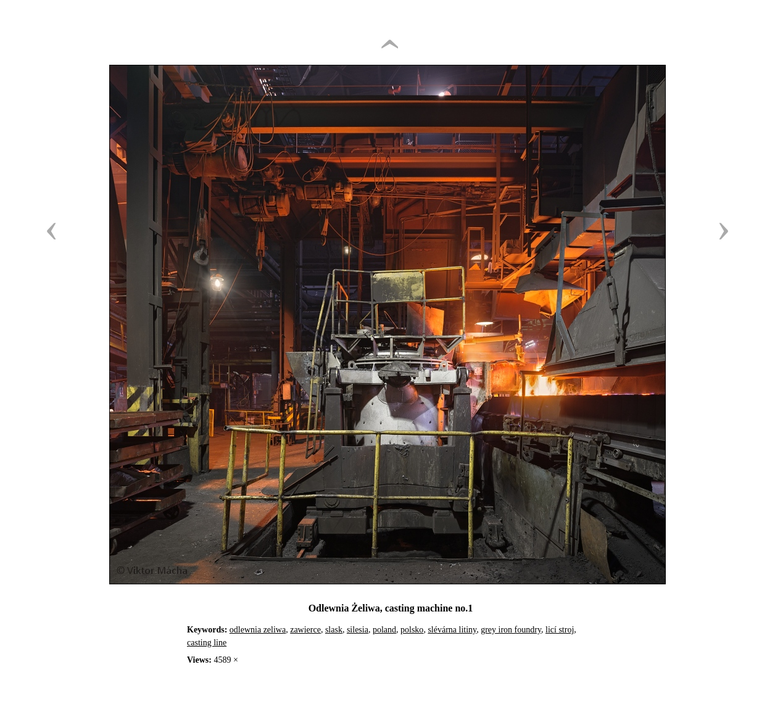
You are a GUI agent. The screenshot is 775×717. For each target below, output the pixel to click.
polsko (411, 629)
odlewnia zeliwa (258, 629)
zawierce (305, 629)
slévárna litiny (452, 629)
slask (333, 629)
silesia (357, 629)
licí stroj (559, 629)
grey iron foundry (511, 629)
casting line (206, 642)
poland (384, 629)
